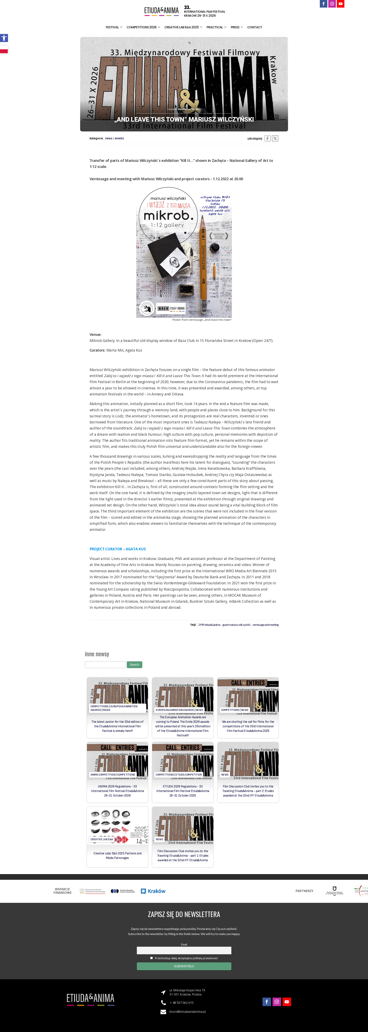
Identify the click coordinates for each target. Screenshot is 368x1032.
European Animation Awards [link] (175, 710)
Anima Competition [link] (103, 775)
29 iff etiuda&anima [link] (209, 624)
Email (184, 944)
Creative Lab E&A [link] (102, 839)
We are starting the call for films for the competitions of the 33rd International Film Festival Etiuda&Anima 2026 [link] (248, 726)
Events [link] (119, 138)
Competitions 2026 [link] (144, 27)
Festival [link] (114, 27)
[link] (4, 38)
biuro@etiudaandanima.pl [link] (187, 1011)
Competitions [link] (100, 706)
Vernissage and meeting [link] (266, 624)
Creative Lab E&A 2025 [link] (183, 27)
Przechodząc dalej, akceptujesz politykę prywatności (184, 958)
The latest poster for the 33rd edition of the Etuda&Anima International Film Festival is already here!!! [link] (117, 726)
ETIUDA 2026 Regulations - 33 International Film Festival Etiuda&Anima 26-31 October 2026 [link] (182, 791)
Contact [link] (254, 27)
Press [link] (237, 27)
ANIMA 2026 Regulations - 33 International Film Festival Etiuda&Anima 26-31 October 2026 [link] (117, 791)
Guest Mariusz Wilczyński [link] (236, 624)
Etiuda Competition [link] (189, 775)
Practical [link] (217, 27)
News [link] (108, 138)
